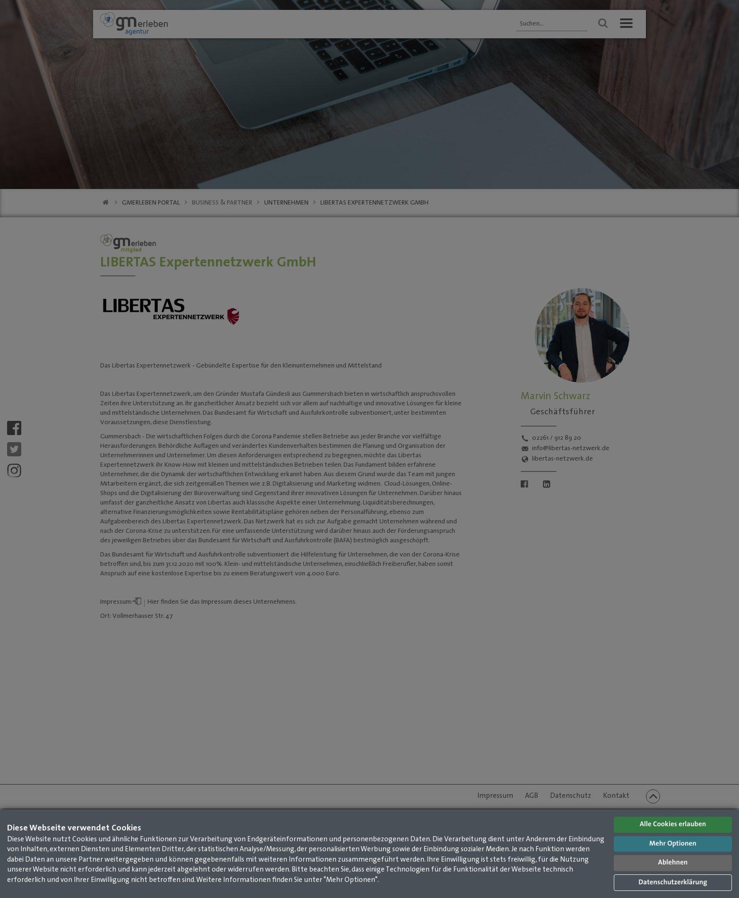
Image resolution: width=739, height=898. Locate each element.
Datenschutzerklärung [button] (672, 882)
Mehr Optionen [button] (672, 843)
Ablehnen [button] (673, 862)
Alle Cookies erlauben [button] (673, 824)
